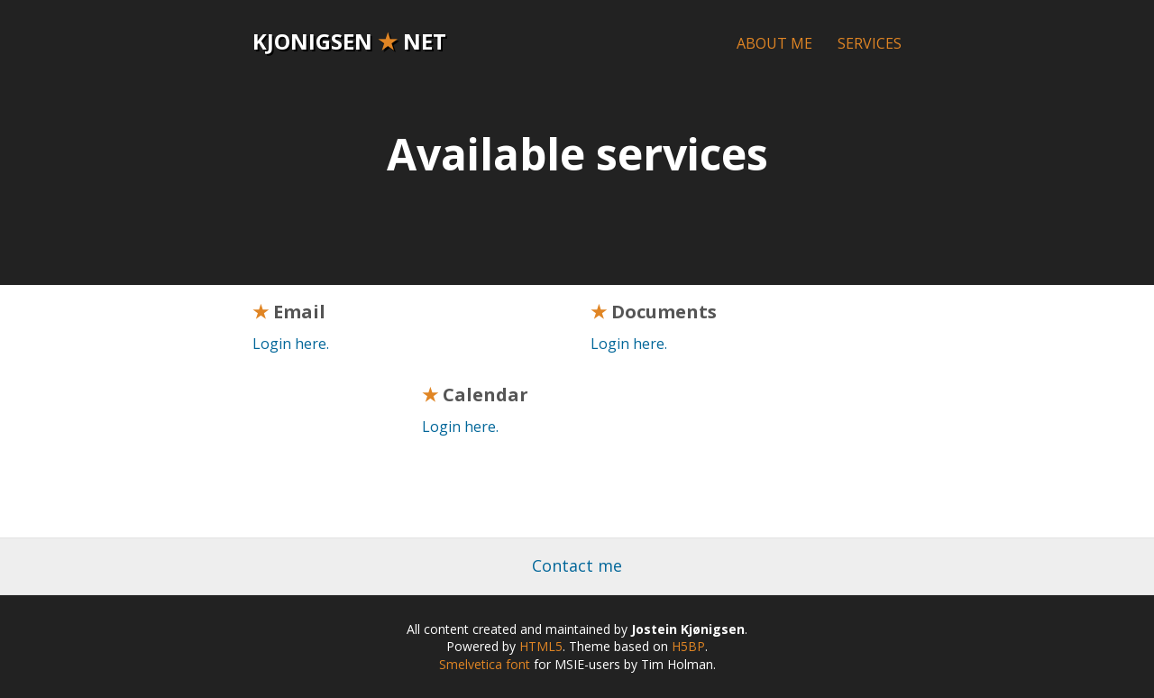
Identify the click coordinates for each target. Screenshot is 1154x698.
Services (870, 43)
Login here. (290, 344)
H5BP (688, 646)
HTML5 (541, 646)
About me (774, 43)
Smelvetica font (484, 664)
